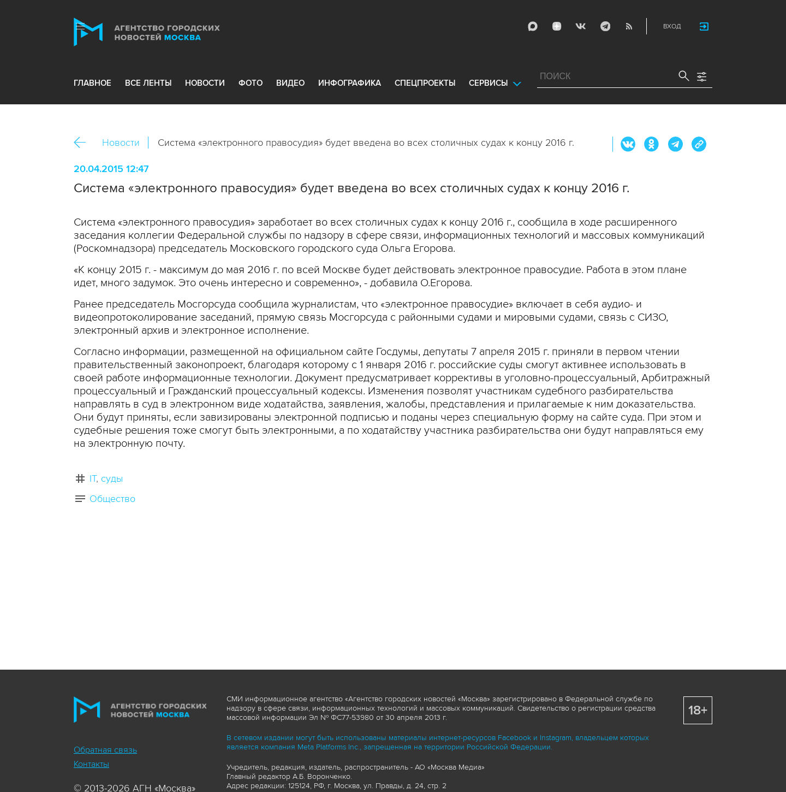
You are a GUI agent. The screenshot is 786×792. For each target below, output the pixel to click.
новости (205, 83)
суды (112, 478)
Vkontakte (581, 26)
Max (533, 26)
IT (93, 478)
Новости (121, 143)
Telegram (605, 26)
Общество (112, 499)
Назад (84, 142)
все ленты (148, 83)
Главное (92, 83)
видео (290, 83)
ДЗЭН (557, 26)
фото (251, 83)
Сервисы (488, 83)
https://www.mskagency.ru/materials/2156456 (698, 144)
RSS (629, 26)
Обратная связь (105, 749)
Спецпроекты (425, 83)
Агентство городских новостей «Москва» (167, 31)
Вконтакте (628, 144)
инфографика (349, 83)
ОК (651, 144)
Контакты (91, 764)
